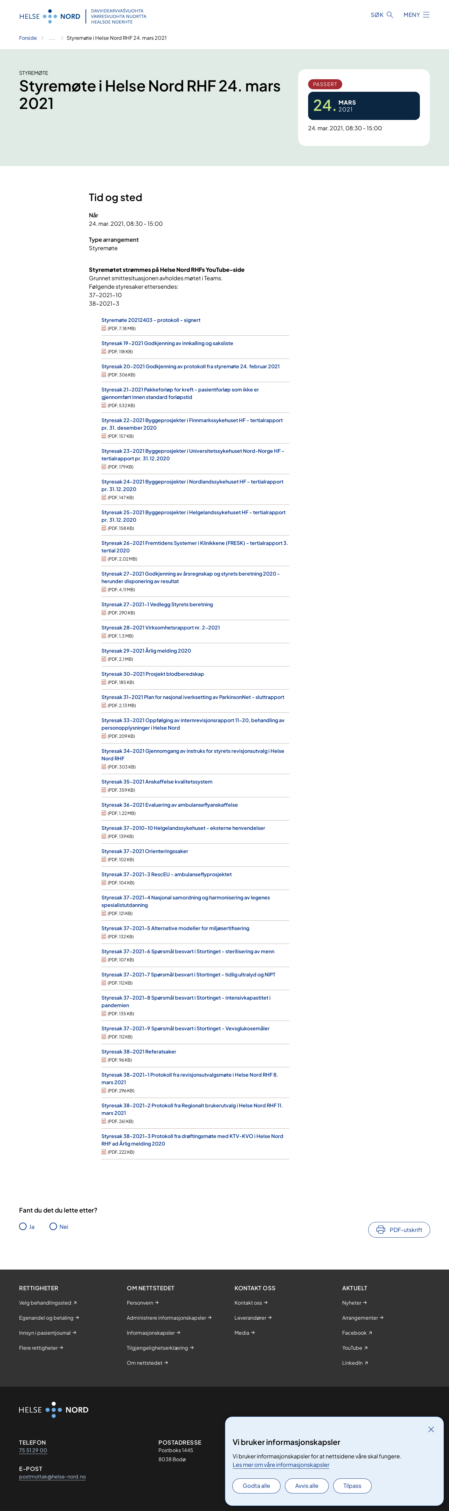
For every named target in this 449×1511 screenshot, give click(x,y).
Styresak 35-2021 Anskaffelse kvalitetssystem (157, 781)
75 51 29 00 (33, 1450)
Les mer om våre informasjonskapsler (281, 1464)
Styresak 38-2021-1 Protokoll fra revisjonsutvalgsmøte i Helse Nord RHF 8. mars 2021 (189, 1078)
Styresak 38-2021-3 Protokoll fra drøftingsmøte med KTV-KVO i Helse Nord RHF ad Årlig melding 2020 (192, 1140)
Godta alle (256, 1485)
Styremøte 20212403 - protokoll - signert (150, 320)
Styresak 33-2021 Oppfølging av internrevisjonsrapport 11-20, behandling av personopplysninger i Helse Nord (193, 724)
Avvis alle (306, 1485)
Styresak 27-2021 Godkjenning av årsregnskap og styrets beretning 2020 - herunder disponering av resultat (190, 577)
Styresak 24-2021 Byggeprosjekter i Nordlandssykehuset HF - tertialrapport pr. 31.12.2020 (192, 485)
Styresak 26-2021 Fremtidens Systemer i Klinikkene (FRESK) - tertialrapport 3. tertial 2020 (194, 547)
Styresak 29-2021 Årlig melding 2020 (146, 650)
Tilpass (352, 1485)
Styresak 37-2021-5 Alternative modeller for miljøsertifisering (175, 928)
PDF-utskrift (406, 1229)
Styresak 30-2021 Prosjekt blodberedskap (152, 673)
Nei (63, 1226)
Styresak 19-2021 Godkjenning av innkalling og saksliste (167, 343)
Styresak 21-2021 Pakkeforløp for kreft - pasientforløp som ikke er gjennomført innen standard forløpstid (180, 393)
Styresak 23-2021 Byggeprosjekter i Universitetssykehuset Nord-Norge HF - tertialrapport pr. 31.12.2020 (192, 455)
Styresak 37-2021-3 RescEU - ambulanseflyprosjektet (166, 874)
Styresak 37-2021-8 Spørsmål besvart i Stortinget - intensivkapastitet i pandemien (186, 1001)
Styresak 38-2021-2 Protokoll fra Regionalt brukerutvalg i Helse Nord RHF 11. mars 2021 (192, 1109)
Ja (31, 1226)
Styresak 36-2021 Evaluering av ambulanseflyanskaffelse (169, 804)
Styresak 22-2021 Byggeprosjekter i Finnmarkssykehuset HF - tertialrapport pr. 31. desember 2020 (192, 424)
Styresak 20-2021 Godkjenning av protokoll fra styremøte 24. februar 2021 (190, 366)
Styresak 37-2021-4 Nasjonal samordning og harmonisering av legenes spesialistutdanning (185, 901)
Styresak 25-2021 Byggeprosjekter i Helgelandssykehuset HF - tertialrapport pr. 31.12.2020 (193, 516)
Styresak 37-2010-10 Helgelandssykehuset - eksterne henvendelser (183, 828)
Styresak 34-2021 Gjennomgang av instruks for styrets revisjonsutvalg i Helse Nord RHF (192, 755)
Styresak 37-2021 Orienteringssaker (144, 851)
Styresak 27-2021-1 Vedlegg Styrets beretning (157, 604)
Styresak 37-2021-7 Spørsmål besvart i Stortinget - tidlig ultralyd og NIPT (188, 974)
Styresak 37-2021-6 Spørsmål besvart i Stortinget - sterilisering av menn (187, 951)
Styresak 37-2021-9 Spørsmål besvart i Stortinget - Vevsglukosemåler (185, 1028)
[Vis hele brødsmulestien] (52, 38)
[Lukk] (431, 1429)
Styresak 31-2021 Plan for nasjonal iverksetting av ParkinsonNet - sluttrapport (192, 697)
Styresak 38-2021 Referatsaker (138, 1051)
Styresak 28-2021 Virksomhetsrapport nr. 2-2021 (160, 627)
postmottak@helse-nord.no (52, 1476)
